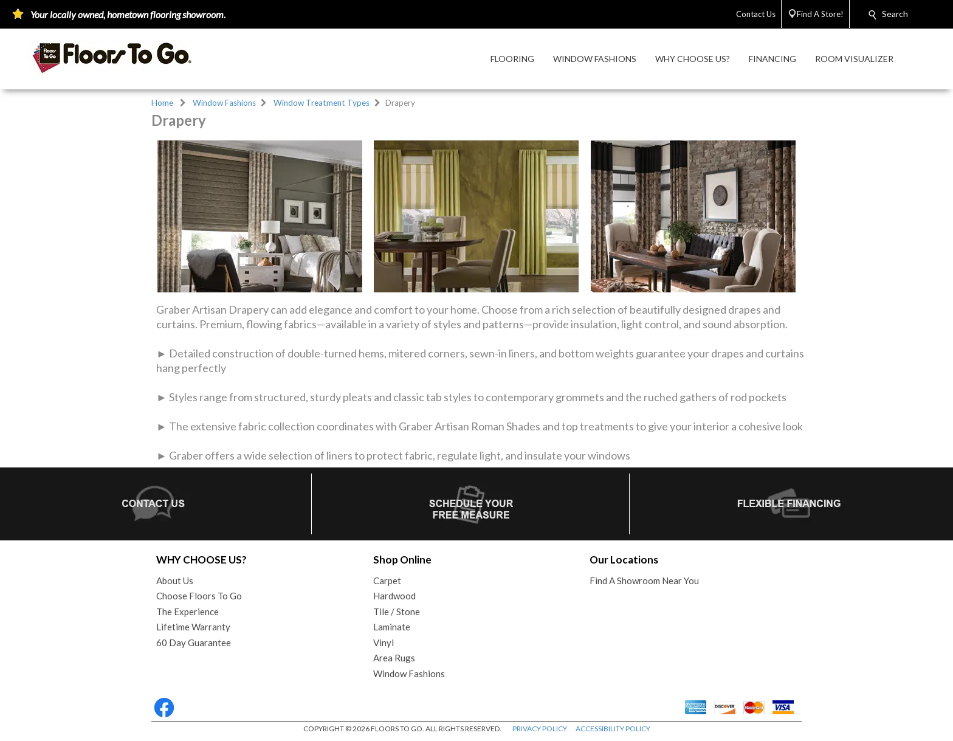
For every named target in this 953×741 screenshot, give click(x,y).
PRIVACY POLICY (539, 728)
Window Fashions (224, 103)
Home (162, 103)
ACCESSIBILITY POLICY (613, 728)
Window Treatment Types (322, 103)
